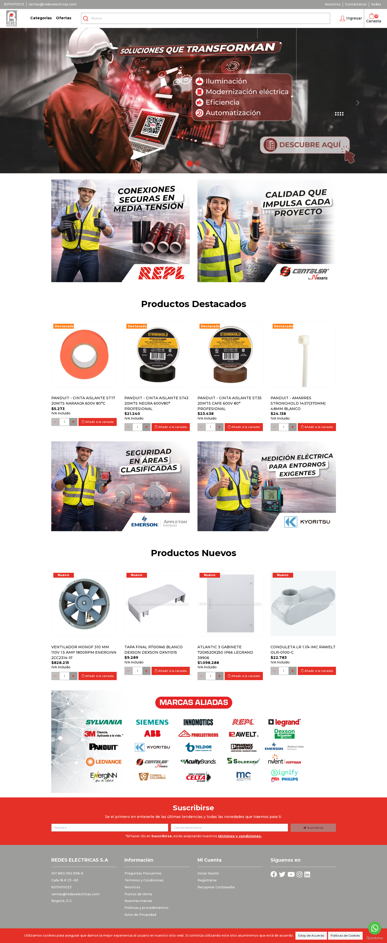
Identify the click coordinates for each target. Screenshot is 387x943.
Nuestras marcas (138, 901)
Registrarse (207, 880)
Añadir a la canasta (98, 422)
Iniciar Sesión (208, 873)
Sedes (376, 4)
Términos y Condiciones (144, 880)
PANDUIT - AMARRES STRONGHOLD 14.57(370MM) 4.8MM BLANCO (298, 403)
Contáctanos (356, 4)
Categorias (41, 18)
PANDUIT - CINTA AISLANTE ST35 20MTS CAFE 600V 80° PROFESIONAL (229, 403)
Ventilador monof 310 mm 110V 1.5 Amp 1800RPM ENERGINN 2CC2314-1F (83, 652)
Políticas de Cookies (345, 935)
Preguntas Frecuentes (143, 873)
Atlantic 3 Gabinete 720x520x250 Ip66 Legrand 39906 (225, 652)
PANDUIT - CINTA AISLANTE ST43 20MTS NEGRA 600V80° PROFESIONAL (156, 403)
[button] (351, 18)
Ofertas (63, 18)
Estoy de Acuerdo (311, 935)
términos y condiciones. (240, 836)
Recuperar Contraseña (216, 887)
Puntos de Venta (138, 894)
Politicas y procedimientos (146, 908)
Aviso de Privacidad (140, 915)
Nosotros (333, 4)
